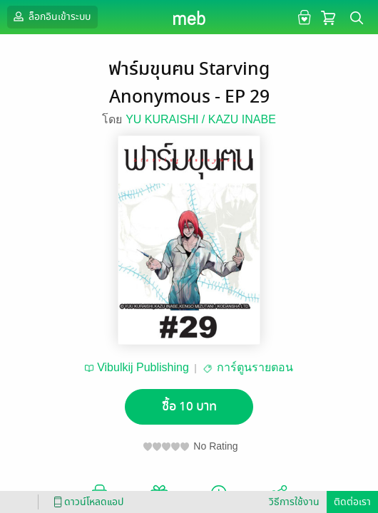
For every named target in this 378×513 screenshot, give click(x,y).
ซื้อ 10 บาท (189, 406)
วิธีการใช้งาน (294, 501)
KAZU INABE (242, 119)
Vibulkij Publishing (143, 367)
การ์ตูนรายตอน (255, 367)
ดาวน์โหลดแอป (86, 501)
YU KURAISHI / (167, 119)
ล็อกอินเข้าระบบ (51, 16)
